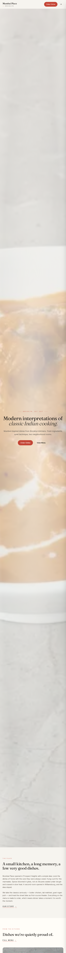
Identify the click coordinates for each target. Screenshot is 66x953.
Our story (10, 906)
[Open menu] (61, 4)
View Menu (41, 443)
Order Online (50, 4)
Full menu (9, 940)
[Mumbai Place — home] (10, 4)
